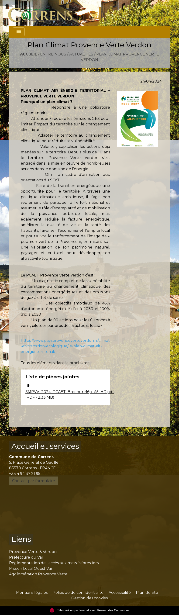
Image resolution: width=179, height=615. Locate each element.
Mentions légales (32, 592)
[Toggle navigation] (18, 32)
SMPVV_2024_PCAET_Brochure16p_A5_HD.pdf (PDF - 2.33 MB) (69, 392)
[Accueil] (43, 13)
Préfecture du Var (26, 557)
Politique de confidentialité (78, 592)
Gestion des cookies (89, 598)
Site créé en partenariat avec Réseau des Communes (90, 610)
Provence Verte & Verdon (33, 551)
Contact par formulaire (33, 481)
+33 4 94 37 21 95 (24, 473)
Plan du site (147, 592)
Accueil (28, 54)
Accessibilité (120, 592)
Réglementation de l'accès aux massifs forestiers (54, 563)
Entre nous (53, 54)
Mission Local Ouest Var (30, 568)
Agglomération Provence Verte (38, 574)
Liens (21, 539)
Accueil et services (45, 446)
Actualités (81, 54)
